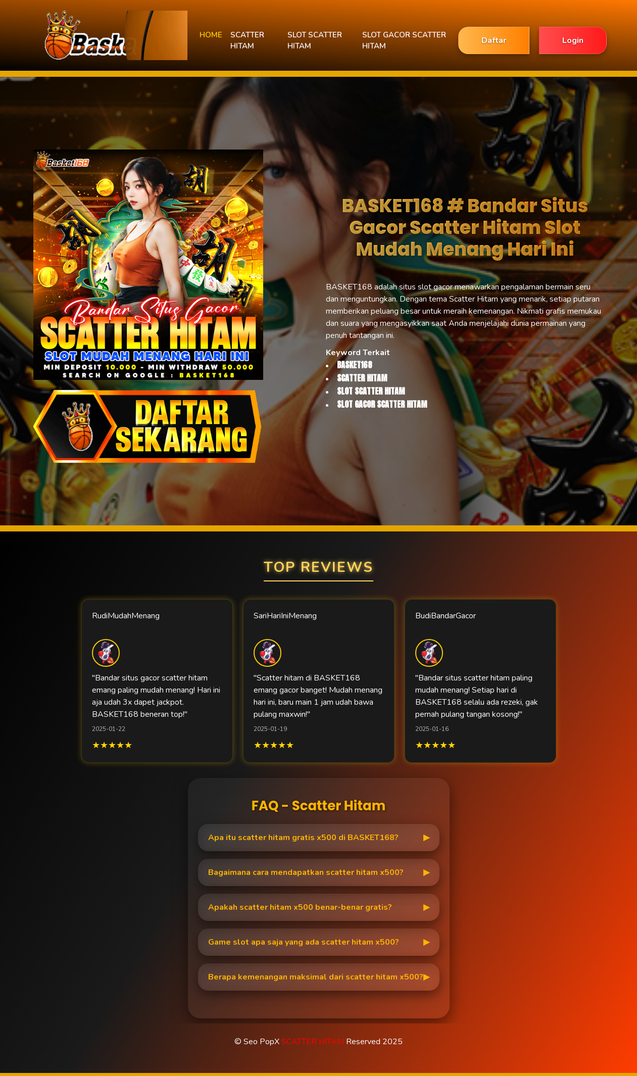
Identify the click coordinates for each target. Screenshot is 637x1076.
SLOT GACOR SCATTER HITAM (404, 41)
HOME (211, 35)
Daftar (493, 40)
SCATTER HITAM (247, 41)
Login (572, 40)
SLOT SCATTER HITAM (314, 41)
